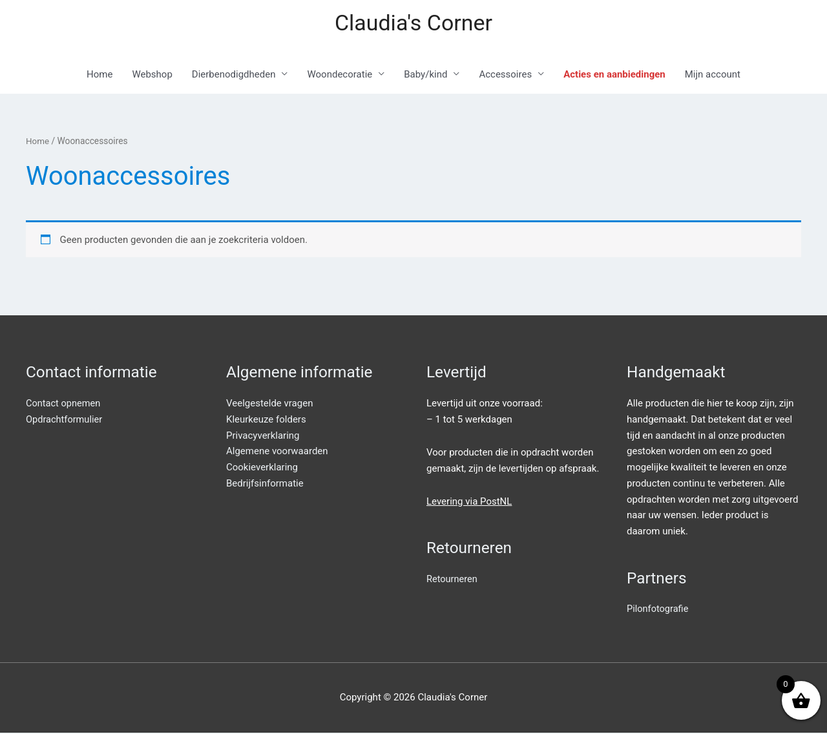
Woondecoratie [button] (339, 75)
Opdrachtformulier (65, 420)
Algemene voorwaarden (277, 452)
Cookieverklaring (262, 468)
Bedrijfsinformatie (265, 484)
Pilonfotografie (658, 610)
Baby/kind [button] (425, 75)
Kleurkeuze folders (266, 420)
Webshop (152, 75)
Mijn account (712, 75)
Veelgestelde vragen (269, 404)
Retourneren (452, 580)
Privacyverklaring (263, 436)
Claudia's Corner (413, 23)
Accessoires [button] (505, 75)
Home (99, 75)
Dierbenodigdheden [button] (234, 75)
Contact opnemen (64, 404)
